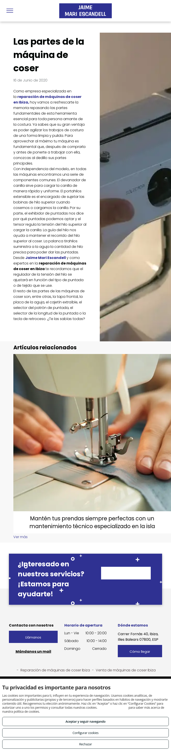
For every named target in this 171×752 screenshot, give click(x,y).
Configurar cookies (86, 733)
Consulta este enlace (113, 707)
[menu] (10, 10)
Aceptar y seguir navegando (85, 721)
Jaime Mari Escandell (45, 257)
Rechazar (85, 744)
